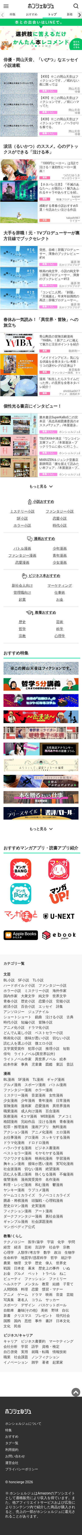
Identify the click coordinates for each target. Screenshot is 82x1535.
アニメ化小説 (13, 1027)
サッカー (52, 1300)
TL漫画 (38, 1079)
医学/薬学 (36, 1242)
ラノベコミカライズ (54, 1195)
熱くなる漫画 (45, 1174)
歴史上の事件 (48, 1268)
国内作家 (10, 996)
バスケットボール (52, 1305)
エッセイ (45, 1006)
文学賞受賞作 (13, 1049)
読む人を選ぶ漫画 (17, 1174)
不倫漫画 (66, 1174)
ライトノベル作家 (17, 1059)
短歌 (66, 1049)
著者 (45, 1362)
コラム (36, 1300)
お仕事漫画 (12, 1137)
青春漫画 (66, 1122)
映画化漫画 (43, 1158)
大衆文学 (28, 996)
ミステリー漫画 (15, 1095)
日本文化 (63, 1321)
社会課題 (21, 1357)
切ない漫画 (33, 1169)
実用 (24, 1352)
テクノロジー (13, 1242)
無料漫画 (59, 1127)
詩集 (59, 1006)
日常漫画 (63, 1100)
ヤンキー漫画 (13, 1190)
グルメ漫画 (12, 1085)
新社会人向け (22, 585)
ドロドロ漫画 (38, 1143)
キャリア (10, 1341)
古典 (69, 1017)
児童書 (36, 1064)
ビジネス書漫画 (47, 1148)
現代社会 (63, 1316)
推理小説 (52, 1049)
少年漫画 (60, 548)
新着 (70, 14)
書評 (48, 1321)
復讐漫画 (10, 1179)
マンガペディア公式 (19, 1227)
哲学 (22, 629)
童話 (59, 1064)
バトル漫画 (22, 548)
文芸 (6, 974)
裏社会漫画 (54, 1216)
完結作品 (28, 1122)
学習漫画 (63, 1158)
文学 (27, 1263)
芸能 (69, 1295)
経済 (17, 1247)
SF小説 (22, 518)
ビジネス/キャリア (18, 1335)
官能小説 (63, 1001)
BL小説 (9, 980)
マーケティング (59, 585)
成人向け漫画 (31, 1111)
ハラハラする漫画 (17, 1148)
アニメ (8, 1295)
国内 (17, 1321)
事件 (38, 1321)
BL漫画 (9, 1079)
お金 (59, 599)
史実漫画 (38, 1206)
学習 (24, 1346)
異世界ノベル (45, 1059)
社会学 (54, 1247)
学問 (71, 1242)
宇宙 (50, 1242)
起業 (22, 599)
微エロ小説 (43, 1043)
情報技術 (59, 1352)
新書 (6, 1316)
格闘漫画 (10, 1122)
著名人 (22, 1300)
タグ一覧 (11, 1443)
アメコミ (65, 1116)
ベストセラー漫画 (17, 1153)
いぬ (66, 1268)
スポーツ (10, 1305)
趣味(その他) (27, 1310)
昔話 (69, 1064)
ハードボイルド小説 (19, 985)
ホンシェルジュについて (23, 1424)
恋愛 (34, 1289)
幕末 (31, 1268)
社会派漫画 (12, 1169)
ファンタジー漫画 (22, 555)
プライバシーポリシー (21, 1469)
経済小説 (10, 1006)
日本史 (19, 1268)
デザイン (28, 1305)
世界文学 (59, 996)
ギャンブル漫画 (15, 1221)
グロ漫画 (31, 1137)
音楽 (59, 1295)
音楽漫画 (38, 1095)
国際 (6, 1321)
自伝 (65, 1310)
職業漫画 (10, 1111)
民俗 (17, 1326)
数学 (47, 1252)
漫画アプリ (40, 1127)
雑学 (34, 1362)
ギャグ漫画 (56, 1079)
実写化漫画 (64, 1164)
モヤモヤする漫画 (49, 1153)
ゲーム (22, 1295)
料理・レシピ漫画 (17, 1185)
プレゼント (43, 1316)
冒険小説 (45, 1022)
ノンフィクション (45, 1357)
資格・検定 (50, 1346)
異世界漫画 (61, 1106)
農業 (6, 1263)
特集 (13, 14)
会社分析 (10, 1346)
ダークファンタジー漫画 (22, 1216)
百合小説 (28, 1006)
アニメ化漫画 (41, 1132)
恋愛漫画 (22, 562)
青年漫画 (60, 555)
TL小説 (38, 980)
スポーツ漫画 (34, 1085)
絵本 (62, 1059)
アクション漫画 (15, 1132)
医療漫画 (10, 1116)
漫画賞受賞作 (31, 1179)
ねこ (62, 1273)
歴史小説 (28, 1001)
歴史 (22, 622)
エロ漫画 (63, 1132)
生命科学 (10, 1258)
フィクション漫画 (17, 1211)
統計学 (66, 1258)
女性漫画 (56, 1095)
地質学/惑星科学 (34, 1258)
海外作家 (59, 991)
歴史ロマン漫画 (15, 1206)
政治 (57, 1252)
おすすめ (31, 14)
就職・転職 (40, 1352)
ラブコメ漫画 (38, 1190)
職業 (6, 1357)
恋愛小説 (60, 518)
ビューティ (12, 1279)
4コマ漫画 (29, 1116)
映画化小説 (12, 1038)
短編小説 (28, 1022)
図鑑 (48, 1064)
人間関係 (10, 1289)
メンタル (31, 1284)
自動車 (8, 1310)
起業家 (57, 1362)
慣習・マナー (52, 1289)
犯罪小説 (35, 1049)
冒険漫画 (10, 1106)
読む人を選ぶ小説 (17, 1043)
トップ (52, 14)
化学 (61, 1242)
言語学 (40, 1247)
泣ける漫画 (47, 1122)
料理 (24, 1289)
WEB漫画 (47, 1116)
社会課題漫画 (41, 1221)
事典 (24, 1064)
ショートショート (17, 1017)
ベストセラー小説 (49, 1033)
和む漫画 (42, 1185)
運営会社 (11, 1463)
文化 (6, 1326)
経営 (6, 1247)
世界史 (61, 1263)
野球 (54, 1310)
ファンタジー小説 (60, 511)
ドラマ (36, 1295)
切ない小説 (61, 1038)
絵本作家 (10, 1064)
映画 (48, 1295)
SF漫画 (23, 1079)
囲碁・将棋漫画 (15, 1200)
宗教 (22, 636)
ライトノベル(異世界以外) (34, 1054)
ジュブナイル (38, 1012)
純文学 (43, 996)
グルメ (19, 1273)
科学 (59, 629)
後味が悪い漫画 (40, 1164)
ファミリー (57, 1279)
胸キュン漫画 (13, 1164)
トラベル (49, 1273)
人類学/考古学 (28, 1252)
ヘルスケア (12, 1284)
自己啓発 (10, 1352)
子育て (68, 1284)
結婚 (55, 1284)
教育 (45, 1284)
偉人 (48, 1263)
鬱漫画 (57, 1185)
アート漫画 (43, 1211)
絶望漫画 (52, 1169)
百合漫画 (52, 1111)
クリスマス (22, 1316)
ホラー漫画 (43, 1090)
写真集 (8, 1300)
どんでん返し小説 (17, 1033)
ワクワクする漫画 (17, 1158)
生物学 (70, 1252)
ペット (33, 1273)
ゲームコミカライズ (19, 1195)
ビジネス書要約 (33, 1341)
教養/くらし (12, 1236)
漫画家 (26, 1106)
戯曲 (38, 1017)
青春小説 (10, 1001)
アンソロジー (13, 1012)
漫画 (6, 1073)
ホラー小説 (22, 525)
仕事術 (59, 592)
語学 (34, 1346)
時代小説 (60, 525)
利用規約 (11, 1450)
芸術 (59, 622)
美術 (44, 1310)
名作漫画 (52, 1179)
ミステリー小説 (22, 511)
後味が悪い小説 (36, 1038)
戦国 (6, 1268)
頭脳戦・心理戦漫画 (47, 1200)
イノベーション (15, 1362)
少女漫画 (60, 562)
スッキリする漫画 (56, 1137)
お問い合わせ (15, 1456)
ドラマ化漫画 (13, 1143)
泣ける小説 (54, 1017)
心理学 (59, 636)
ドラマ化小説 (38, 1027)
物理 (17, 1263)
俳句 (6, 1054)
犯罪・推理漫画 (15, 1127)
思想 (27, 1321)
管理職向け (22, 592)
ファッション (34, 1279)
